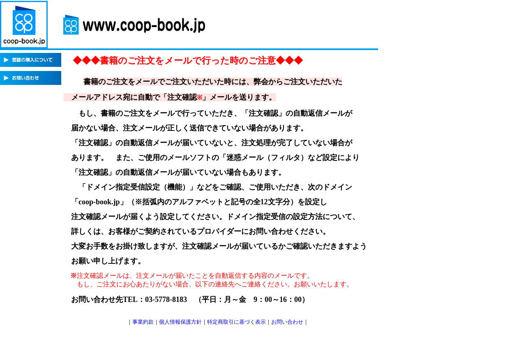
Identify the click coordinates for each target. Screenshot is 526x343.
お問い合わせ (287, 322)
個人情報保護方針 (180, 322)
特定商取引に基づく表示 (236, 322)
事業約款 (143, 322)
